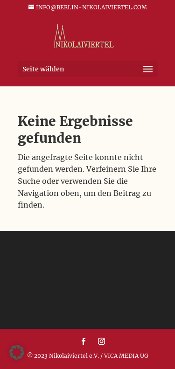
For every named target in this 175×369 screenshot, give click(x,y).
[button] (17, 352)
